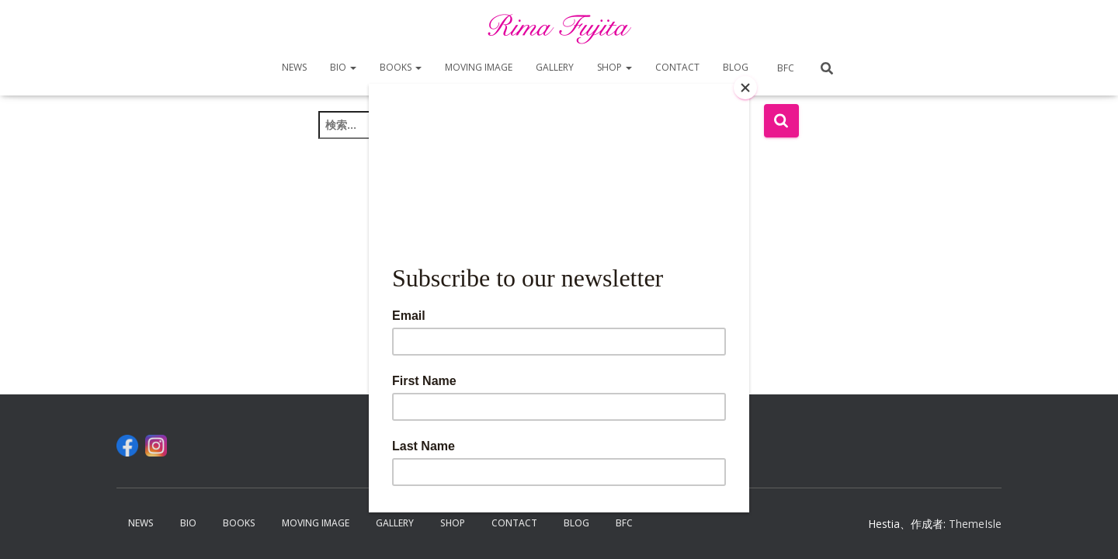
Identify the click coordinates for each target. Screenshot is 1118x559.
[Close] (745, 87)
